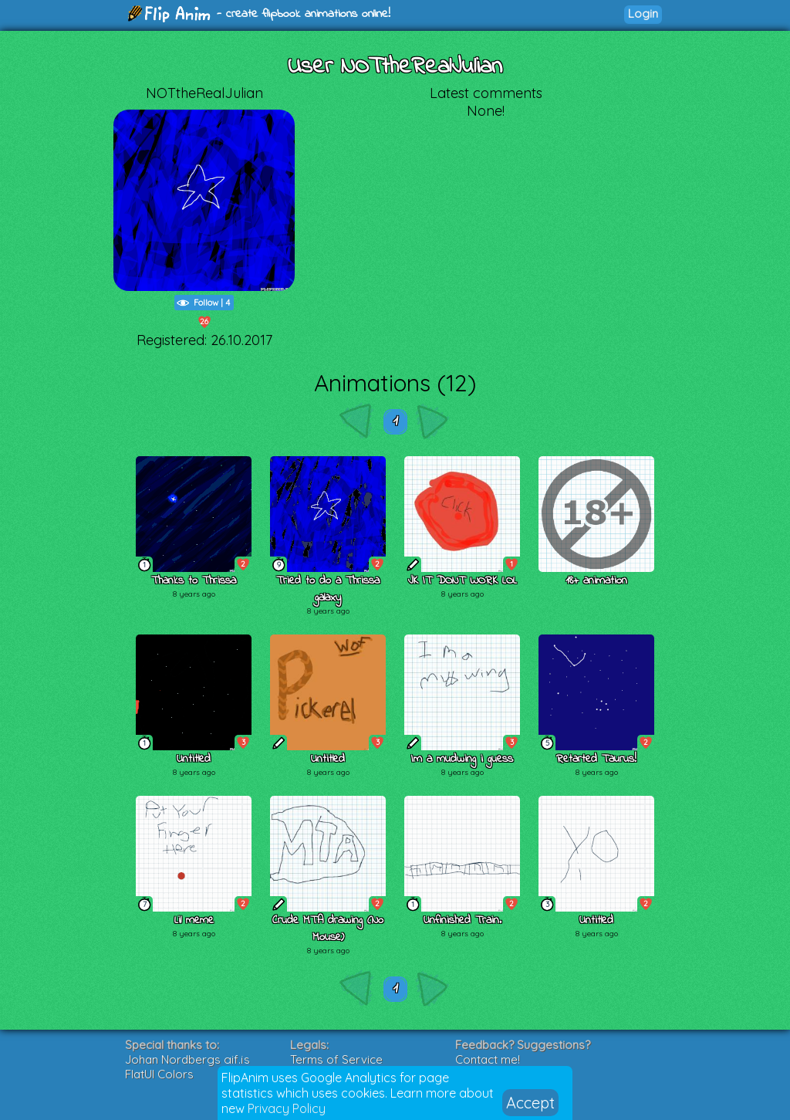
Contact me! (487, 1059)
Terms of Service (336, 1059)
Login (643, 13)
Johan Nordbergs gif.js (187, 1059)
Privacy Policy (287, 1108)
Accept (530, 1102)
